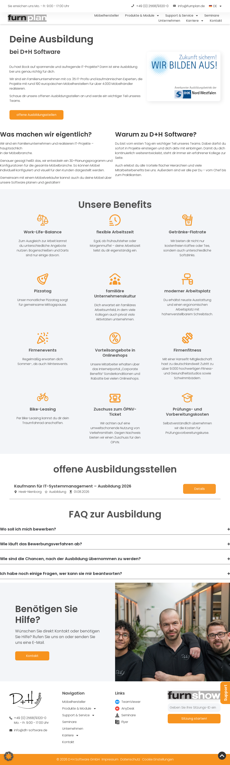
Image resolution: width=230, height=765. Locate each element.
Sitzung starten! (194, 718)
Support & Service (181, 15)
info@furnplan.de (188, 6)
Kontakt (216, 20)
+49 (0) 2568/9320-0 (150, 6)
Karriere (195, 20)
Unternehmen (169, 20)
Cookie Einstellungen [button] (158, 759)
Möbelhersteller (106, 15)
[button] (8, 756)
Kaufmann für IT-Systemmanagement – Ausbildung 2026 (72, 490)
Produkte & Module (142, 15)
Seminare (211, 15)
